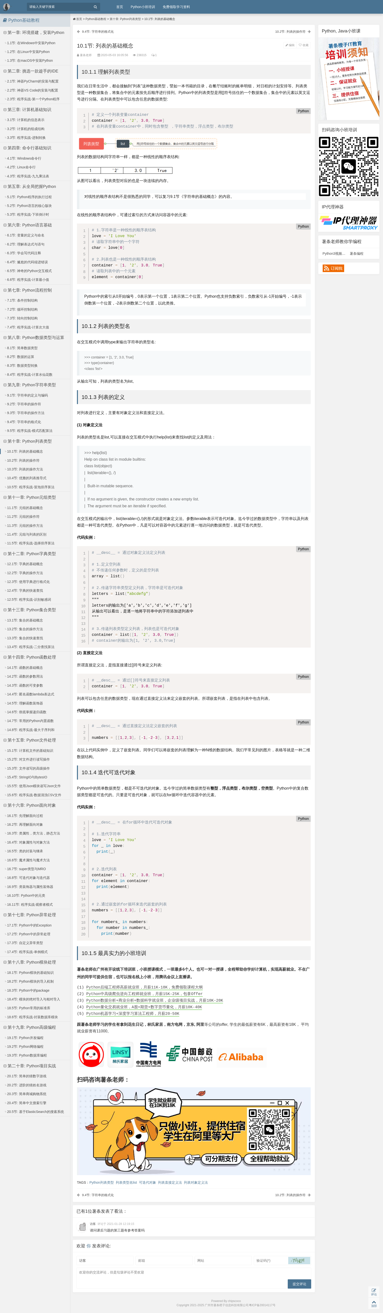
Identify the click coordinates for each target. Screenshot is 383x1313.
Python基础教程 (95, 19)
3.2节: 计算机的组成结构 (24, 129)
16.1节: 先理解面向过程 (23, 816)
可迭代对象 (148, 1182)
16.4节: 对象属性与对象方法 (27, 842)
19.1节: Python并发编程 (23, 1038)
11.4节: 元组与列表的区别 (25, 534)
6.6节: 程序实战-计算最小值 (26, 280)
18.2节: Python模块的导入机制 (29, 981)
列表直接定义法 (171, 1182)
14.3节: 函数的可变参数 (23, 685)
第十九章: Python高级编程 (30, 1027)
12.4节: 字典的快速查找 (23, 590)
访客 (93, 1224)
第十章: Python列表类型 (28, 441)
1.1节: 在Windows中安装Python (29, 43)
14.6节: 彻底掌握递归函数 (25, 712)
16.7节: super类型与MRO (25, 869)
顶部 (373, 1303)
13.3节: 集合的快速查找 (23, 638)
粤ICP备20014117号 (262, 1307)
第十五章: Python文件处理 (30, 740)
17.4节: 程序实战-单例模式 (26, 952)
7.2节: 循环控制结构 (21, 309)
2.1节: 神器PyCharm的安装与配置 (31, 81)
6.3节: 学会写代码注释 (22, 253)
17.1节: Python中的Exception (28, 925)
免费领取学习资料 (176, 7)
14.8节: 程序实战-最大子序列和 (29, 730)
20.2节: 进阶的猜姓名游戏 (25, 1085)
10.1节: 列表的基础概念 (23, 451)
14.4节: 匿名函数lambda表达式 (29, 694)
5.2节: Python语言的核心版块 (28, 206)
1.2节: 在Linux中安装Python (27, 52)
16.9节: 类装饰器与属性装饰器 (28, 887)
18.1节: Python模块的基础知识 (29, 973)
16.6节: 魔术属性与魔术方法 (27, 860)
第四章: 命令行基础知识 (27, 148)
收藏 (303, 45)
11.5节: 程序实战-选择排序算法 (29, 543)
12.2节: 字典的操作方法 (23, 573)
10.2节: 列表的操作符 (22, 460)
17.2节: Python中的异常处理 (27, 934)
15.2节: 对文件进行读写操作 (27, 759)
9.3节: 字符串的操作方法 (24, 413)
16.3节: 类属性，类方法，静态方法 (32, 833)
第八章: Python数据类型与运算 (34, 337)
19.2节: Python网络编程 (23, 1046)
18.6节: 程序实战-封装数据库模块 (31, 1017)
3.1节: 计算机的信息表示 (24, 120)
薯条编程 (356, 253)
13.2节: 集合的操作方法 (23, 629)
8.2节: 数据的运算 (19, 357)
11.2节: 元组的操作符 (22, 517)
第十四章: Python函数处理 (30, 657)
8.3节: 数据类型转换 (21, 365)
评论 (373, 1292)
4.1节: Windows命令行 (22, 158)
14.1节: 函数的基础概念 (23, 668)
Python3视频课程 (336, 253)
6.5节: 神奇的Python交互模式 (28, 271)
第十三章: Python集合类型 (30, 610)
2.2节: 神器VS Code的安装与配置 (31, 90)
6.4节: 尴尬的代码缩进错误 (26, 262)
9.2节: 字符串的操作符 (22, 404)
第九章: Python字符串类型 (30, 385)
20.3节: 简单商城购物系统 (25, 1094)
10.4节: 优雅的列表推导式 (25, 478)
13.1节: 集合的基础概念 (23, 620)
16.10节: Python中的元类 (24, 895)
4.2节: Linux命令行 (20, 167)
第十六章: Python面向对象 (30, 805)
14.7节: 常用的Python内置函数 (29, 721)
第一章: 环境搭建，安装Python (34, 32)
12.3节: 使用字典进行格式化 (27, 582)
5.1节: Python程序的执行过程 (28, 197)
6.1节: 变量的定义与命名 (24, 235)
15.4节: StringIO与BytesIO (25, 777)
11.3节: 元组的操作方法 (23, 526)
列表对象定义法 (197, 1182)
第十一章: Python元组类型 (30, 497)
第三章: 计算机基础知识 (27, 109)
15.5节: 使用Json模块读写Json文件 (32, 786)
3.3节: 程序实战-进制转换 (25, 138)
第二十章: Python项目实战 (30, 1066)
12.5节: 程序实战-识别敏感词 (27, 599)
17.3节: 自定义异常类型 (23, 943)
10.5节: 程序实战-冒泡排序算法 (29, 487)
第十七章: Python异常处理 (30, 915)
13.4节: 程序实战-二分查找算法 (29, 647)
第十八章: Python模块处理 (30, 962)
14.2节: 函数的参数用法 (23, 676)
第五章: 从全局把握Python (30, 186)
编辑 (289, 45)
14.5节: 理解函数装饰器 (23, 703)
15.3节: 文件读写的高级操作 (27, 768)
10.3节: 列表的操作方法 (23, 469)
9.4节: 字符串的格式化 (22, 422)
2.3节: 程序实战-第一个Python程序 (32, 99)
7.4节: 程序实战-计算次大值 (26, 327)
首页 (119, 7)
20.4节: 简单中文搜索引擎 (25, 1103)
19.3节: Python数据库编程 (25, 1055)
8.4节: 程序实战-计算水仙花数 (28, 375)
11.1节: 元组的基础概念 (23, 508)
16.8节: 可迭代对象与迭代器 (27, 878)
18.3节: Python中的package (27, 990)
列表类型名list (127, 1182)
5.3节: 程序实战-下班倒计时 (26, 214)
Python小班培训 (143, 7)
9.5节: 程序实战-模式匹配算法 (28, 431)
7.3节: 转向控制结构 (21, 318)
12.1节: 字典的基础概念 (23, 564)
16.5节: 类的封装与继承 (23, 851)
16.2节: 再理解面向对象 (23, 824)
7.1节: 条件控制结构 (21, 300)
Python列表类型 (102, 1182)
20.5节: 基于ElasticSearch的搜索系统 (34, 1112)
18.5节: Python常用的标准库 (27, 1008)
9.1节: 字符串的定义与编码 (26, 395)
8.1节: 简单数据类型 (21, 348)
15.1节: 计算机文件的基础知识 (28, 751)
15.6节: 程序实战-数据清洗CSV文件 (33, 795)
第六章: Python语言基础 (28, 225)
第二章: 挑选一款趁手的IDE (31, 71)
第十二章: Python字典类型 (30, 553)
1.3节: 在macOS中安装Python (28, 60)
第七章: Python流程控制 (28, 290)
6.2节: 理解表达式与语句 (24, 244)
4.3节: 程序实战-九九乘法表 (26, 176)
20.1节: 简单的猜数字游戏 (25, 1076)
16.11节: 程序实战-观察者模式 (28, 904)
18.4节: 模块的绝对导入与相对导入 (32, 999)
